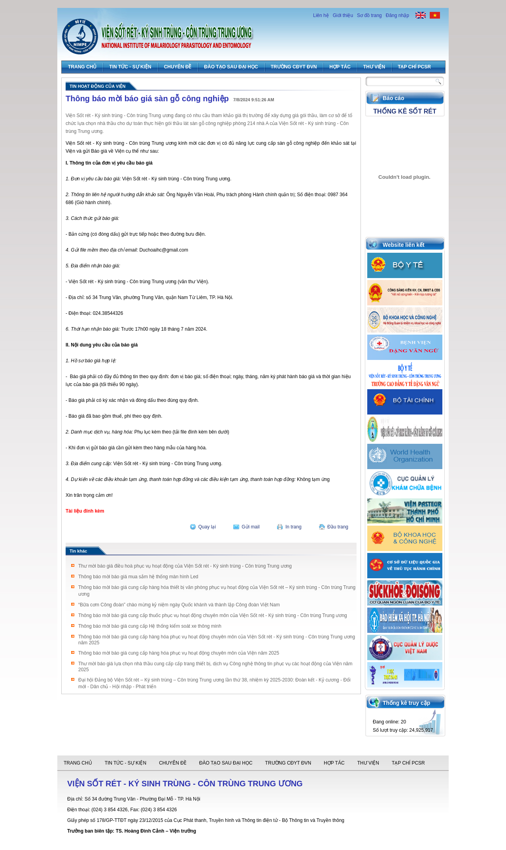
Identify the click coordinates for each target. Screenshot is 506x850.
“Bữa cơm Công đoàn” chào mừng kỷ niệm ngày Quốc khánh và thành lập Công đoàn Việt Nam (179, 605)
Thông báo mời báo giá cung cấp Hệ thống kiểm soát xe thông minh (149, 626)
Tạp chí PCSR (414, 67)
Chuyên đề (178, 67)
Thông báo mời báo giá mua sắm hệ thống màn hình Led (138, 576)
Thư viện (374, 67)
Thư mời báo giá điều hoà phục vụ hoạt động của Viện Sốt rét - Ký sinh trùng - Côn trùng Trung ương (185, 566)
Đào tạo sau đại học (231, 67)
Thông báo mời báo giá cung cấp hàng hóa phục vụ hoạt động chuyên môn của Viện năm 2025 (178, 653)
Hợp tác (339, 67)
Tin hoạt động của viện (97, 86)
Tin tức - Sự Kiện (130, 67)
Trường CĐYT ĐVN (294, 67)
